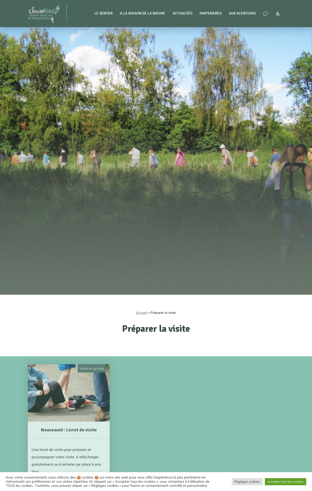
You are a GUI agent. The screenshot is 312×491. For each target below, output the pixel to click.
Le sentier (103, 13)
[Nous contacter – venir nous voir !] (265, 13)
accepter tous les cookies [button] (285, 481)
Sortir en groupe (92, 362)
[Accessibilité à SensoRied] (278, 13)
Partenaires (211, 13)
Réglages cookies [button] (247, 481)
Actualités (182, 13)
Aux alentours (242, 13)
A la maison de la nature (142, 13)
